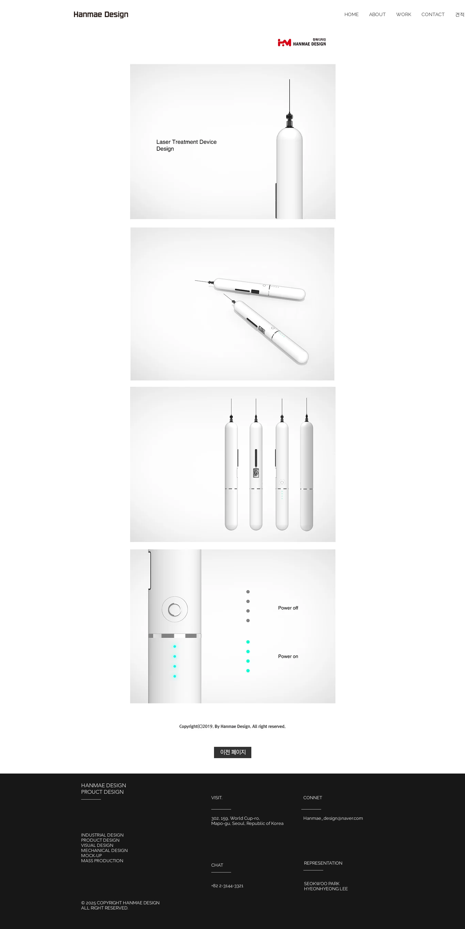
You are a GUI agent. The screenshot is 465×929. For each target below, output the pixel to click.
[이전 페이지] (232, 752)
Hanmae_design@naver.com (333, 818)
